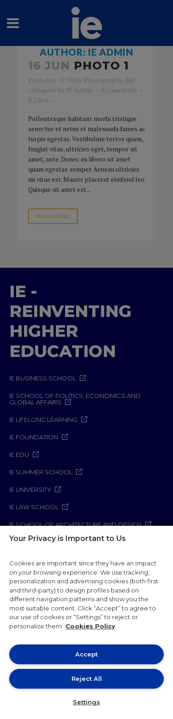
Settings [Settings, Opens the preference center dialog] (86, 702)
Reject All (87, 678)
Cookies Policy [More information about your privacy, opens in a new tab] (90, 626)
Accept (86, 654)
